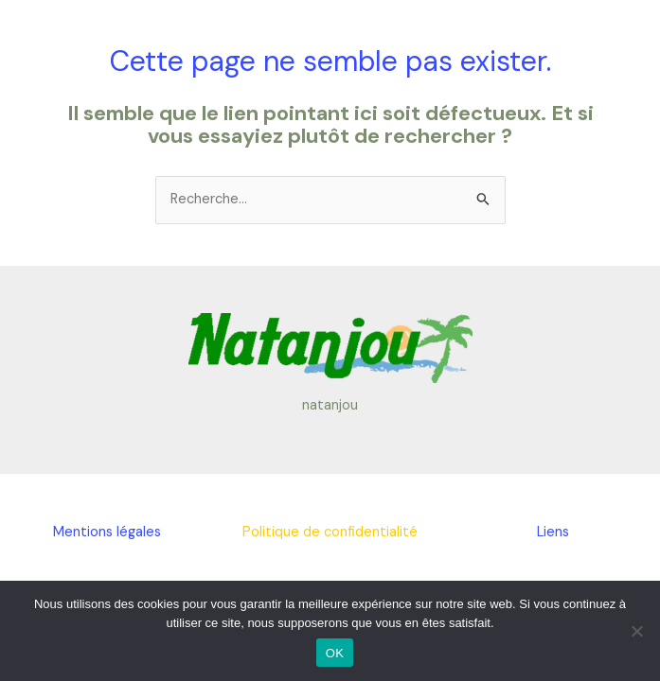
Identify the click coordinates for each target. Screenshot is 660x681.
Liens (553, 532)
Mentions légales (107, 532)
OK (335, 653)
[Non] (636, 630)
